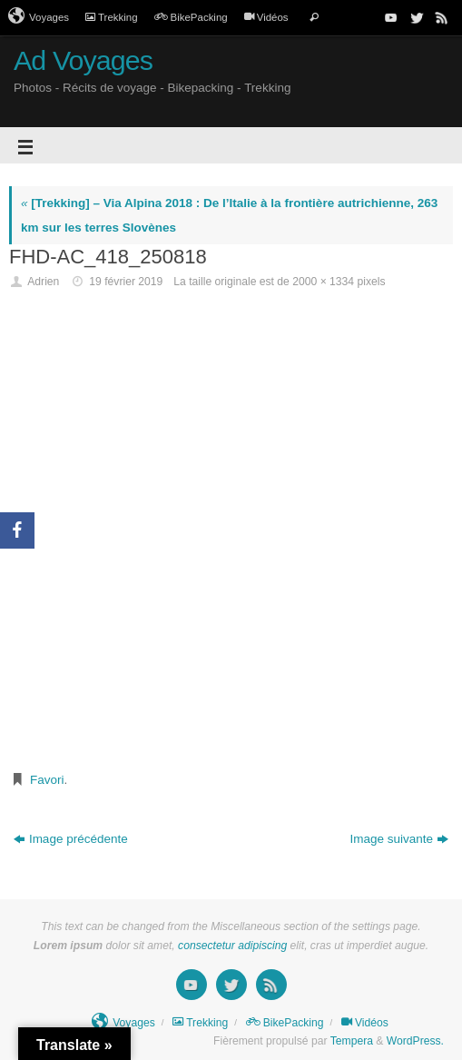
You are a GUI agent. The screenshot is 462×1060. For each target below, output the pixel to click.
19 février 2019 (125, 281)
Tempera (351, 1041)
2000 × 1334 (323, 281)
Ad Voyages (83, 60)
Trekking (111, 17)
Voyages (38, 16)
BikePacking (191, 17)
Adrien (43, 281)
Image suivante (399, 839)
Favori (47, 780)
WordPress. (415, 1041)
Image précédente (71, 839)
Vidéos (266, 17)
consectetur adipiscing (232, 945)
